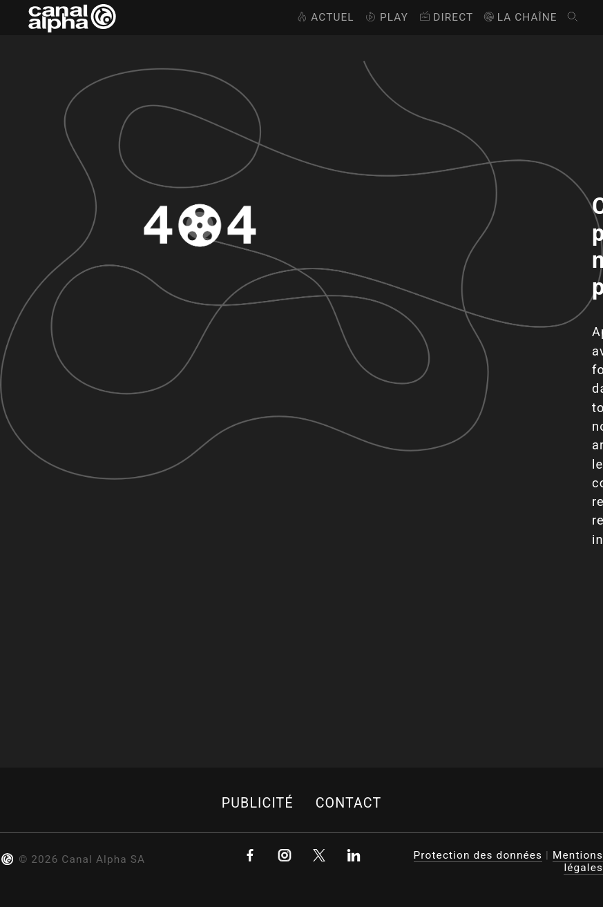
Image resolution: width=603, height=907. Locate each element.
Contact (349, 803)
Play (385, 17)
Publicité (258, 803)
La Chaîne (519, 17)
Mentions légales (578, 861)
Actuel (324, 17)
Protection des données (478, 855)
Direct (445, 17)
